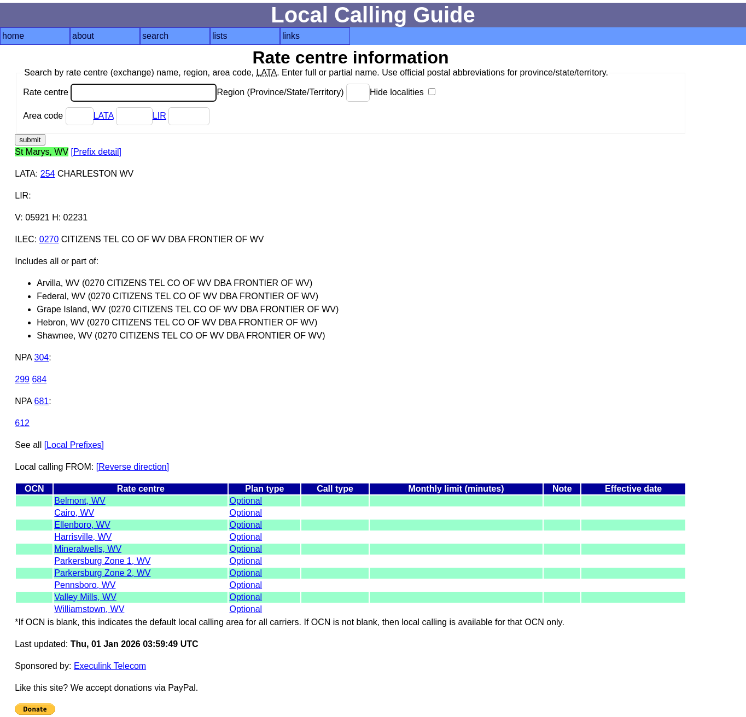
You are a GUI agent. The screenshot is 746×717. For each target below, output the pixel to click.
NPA (23, 357)
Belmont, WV (79, 500)
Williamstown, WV (89, 609)
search (155, 35)
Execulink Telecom (110, 666)
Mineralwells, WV (87, 548)
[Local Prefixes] (74, 445)
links (291, 35)
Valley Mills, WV (85, 597)
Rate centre (120, 92)
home (13, 35)
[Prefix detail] (96, 151)
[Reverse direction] (132, 466)
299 (22, 379)
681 (41, 401)
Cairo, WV (74, 512)
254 (47, 173)
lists (220, 35)
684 (39, 379)
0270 (49, 239)
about (83, 35)
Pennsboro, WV (84, 585)
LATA (104, 115)
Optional (245, 500)
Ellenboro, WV (82, 524)
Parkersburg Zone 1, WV (102, 561)
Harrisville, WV (83, 536)
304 (41, 357)
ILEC (24, 239)
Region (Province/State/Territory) (293, 92)
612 (22, 423)
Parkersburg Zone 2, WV (102, 573)
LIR (159, 115)
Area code (58, 115)
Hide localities (402, 92)
